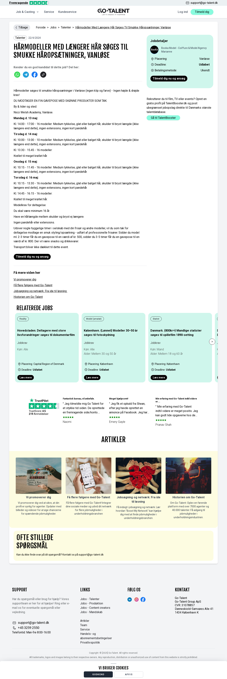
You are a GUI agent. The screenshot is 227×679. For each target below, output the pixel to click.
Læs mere (26, 377)
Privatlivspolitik (90, 642)
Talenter (66, 27)
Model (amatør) (94, 319)
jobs (53, 27)
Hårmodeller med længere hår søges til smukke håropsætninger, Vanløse (123, 27)
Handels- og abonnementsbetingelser (96, 636)
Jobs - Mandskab (91, 612)
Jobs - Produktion (91, 603)
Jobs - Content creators (95, 607)
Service (49, 12)
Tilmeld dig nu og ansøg (169, 78)
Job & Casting (27, 12)
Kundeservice (67, 12)
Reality (23, 319)
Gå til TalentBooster (163, 118)
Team (83, 625)
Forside (41, 27)
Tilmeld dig (202, 12)
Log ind (183, 12)
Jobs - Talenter (89, 599)
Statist (156, 319)
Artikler (84, 621)
